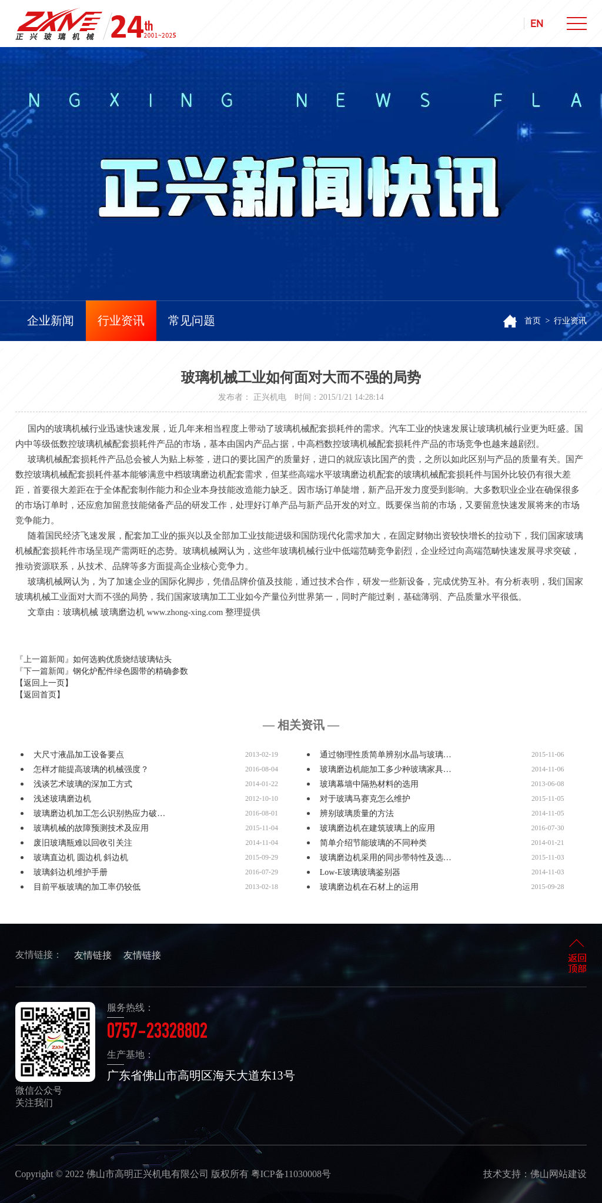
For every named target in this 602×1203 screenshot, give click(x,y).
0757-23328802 (157, 1033)
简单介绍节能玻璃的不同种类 (373, 842)
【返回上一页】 (44, 683)
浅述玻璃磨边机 (62, 798)
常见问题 (191, 320)
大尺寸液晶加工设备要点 (79, 754)
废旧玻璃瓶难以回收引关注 (83, 842)
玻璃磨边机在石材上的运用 (369, 887)
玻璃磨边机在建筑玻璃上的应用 (377, 828)
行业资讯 (121, 320)
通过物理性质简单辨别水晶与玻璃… (386, 754)
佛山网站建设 (558, 1174)
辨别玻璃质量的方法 (357, 813)
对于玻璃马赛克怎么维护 (365, 798)
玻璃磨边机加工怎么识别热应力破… (99, 813)
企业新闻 (50, 320)
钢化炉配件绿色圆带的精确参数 (130, 671)
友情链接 (93, 955)
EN (536, 23)
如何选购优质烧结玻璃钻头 (122, 659)
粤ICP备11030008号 (291, 1174)
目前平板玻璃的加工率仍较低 (87, 887)
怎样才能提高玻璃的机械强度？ (91, 769)
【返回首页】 (40, 694)
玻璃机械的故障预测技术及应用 (91, 828)
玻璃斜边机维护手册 (71, 872)
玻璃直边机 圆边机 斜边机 (81, 857)
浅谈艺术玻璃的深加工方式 (83, 784)
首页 (532, 320)
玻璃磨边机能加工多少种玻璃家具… (386, 769)
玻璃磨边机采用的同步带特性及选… (386, 857)
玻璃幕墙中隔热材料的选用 (369, 784)
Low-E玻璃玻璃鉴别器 (360, 872)
